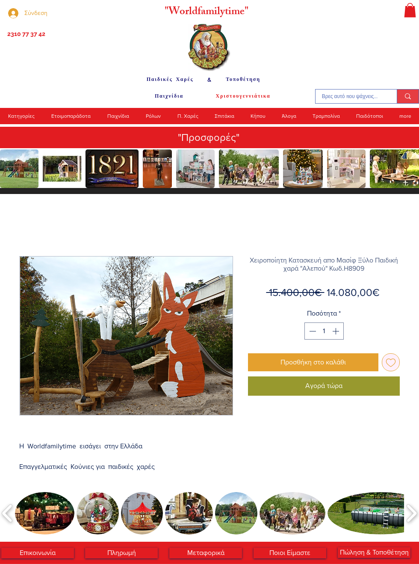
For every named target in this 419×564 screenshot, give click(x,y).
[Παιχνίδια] (169, 96)
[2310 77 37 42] (25, 34)
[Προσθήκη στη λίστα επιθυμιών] (391, 362)
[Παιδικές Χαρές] (170, 80)
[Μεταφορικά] (205, 553)
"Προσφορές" (208, 137)
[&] (209, 80)
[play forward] (408, 168)
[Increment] (336, 331)
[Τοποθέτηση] (243, 80)
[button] (410, 10)
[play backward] (10, 168)
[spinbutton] (324, 331)
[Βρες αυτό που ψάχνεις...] (350, 96)
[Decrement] (312, 331)
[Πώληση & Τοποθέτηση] (374, 552)
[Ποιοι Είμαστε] (290, 553)
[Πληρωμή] (121, 553)
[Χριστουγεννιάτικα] (243, 96)
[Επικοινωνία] (37, 553)
